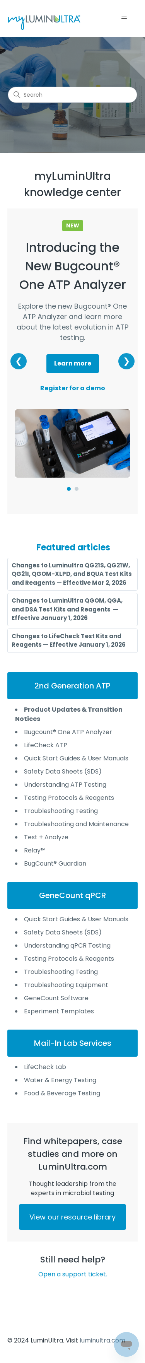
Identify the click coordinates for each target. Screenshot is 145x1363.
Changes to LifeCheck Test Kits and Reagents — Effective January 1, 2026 (69, 640)
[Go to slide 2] (76, 489)
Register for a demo (72, 388)
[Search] (72, 94)
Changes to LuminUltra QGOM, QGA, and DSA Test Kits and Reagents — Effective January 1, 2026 (67, 609)
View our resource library (72, 1217)
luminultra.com (102, 1340)
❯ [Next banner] (126, 361)
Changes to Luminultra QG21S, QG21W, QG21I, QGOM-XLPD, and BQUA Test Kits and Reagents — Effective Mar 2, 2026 (72, 574)
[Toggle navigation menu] (124, 18)
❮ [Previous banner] (18, 361)
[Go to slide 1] (69, 489)
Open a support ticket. (72, 1274)
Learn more (72, 363)
